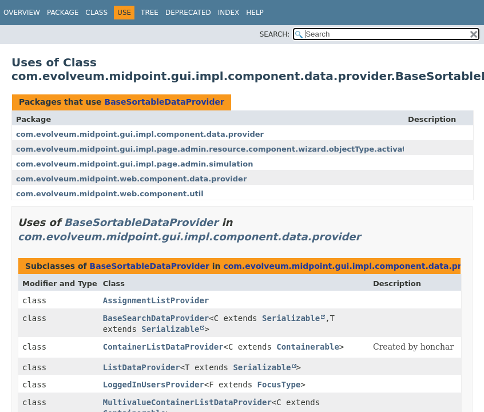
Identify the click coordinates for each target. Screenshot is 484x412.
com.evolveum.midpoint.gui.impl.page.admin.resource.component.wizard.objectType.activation (217, 149)
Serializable (291, 318)
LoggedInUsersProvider (153, 384)
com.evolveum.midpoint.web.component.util (110, 193)
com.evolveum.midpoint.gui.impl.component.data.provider (140, 134)
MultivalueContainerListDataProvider (187, 402)
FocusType (279, 384)
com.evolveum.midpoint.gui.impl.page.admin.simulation (134, 164)
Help (255, 13)
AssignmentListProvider (156, 300)
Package (62, 13)
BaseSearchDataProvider (156, 318)
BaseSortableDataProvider (164, 101)
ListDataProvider (141, 367)
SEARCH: (275, 34)
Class (96, 13)
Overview (21, 13)
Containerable (307, 346)
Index (229, 13)
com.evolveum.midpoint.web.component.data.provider (131, 179)
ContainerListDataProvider (163, 346)
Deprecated (188, 13)
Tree (149, 13)
